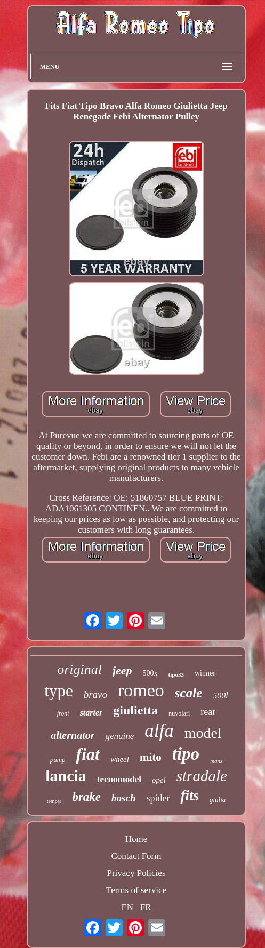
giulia (218, 800)
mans (216, 761)
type (58, 690)
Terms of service (136, 890)
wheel (119, 759)
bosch (123, 798)
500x (150, 673)
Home (136, 839)
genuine (119, 736)
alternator (72, 735)
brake (86, 797)
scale (188, 693)
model (203, 733)
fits (189, 796)
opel (159, 780)
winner (205, 673)
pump (58, 760)
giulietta (135, 710)
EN (127, 907)
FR (145, 907)
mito (151, 757)
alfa (158, 730)
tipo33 (176, 674)
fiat (88, 754)
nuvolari (179, 713)
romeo (141, 690)
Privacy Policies (136, 873)
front (63, 713)
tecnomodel (119, 779)
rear (207, 711)
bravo (95, 694)
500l (220, 695)
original (79, 669)
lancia (65, 775)
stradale (201, 775)
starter (91, 712)
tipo (185, 754)
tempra (54, 801)
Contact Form (136, 856)
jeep (122, 670)
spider (158, 798)
